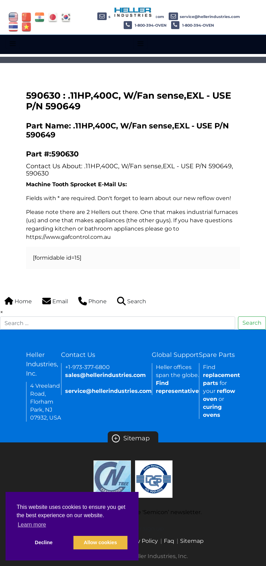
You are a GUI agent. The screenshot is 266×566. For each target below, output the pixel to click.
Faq (169, 541)
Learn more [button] (32, 525)
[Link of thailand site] (13, 26)
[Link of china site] (26, 17)
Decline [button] (44, 542)
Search (251, 323)
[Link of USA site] (13, 17)
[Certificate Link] (112, 478)
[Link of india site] (39, 17)
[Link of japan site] (52, 17)
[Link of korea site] (66, 17)
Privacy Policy (139, 541)
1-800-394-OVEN (145, 25)
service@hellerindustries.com (204, 16)
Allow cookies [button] (100, 542)
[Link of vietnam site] (26, 26)
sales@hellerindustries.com (105, 375)
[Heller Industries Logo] (133, 12)
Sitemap (131, 438)
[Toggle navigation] (12, 43)
